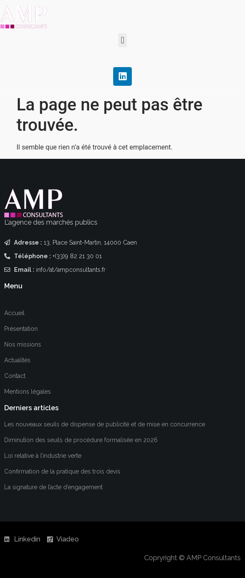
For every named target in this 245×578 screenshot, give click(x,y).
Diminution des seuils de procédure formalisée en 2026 (81, 440)
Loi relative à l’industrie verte (42, 455)
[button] (122, 40)
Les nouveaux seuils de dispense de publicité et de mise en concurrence (104, 424)
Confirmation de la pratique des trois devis (62, 471)
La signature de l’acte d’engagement (53, 487)
